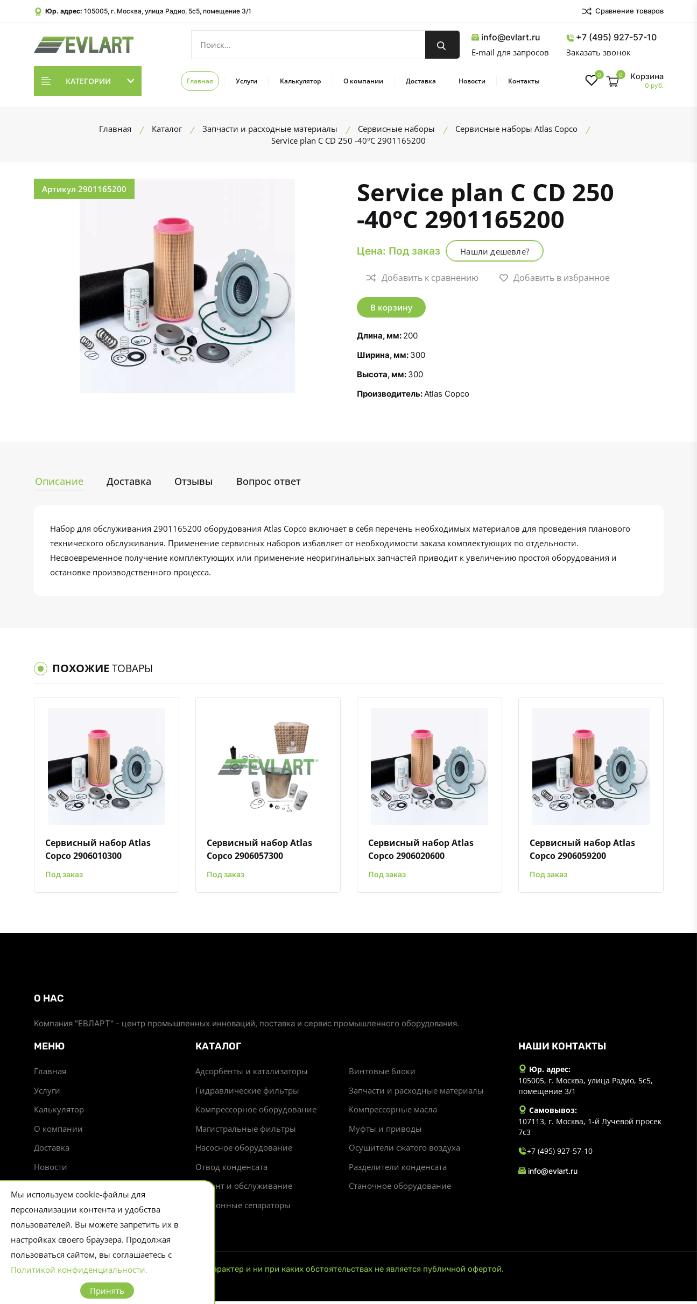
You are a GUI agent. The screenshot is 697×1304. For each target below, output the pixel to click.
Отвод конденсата (231, 1169)
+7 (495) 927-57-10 (611, 37)
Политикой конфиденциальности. (79, 1269)
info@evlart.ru (505, 37)
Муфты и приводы (385, 1130)
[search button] (442, 45)
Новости (472, 81)
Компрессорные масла (393, 1110)
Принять (107, 1290)
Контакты (524, 81)
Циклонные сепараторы (243, 1207)
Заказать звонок (598, 52)
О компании (363, 81)
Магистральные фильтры (245, 1130)
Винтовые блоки (382, 1072)
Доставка (421, 81)
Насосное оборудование (243, 1149)
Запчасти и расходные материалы (416, 1091)
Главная (200, 81)
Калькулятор (300, 81)
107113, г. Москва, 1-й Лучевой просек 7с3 (589, 1127)
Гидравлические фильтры (247, 1091)
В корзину (391, 307)
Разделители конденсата (398, 1169)
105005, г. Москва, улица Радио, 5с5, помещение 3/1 (167, 11)
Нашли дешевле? (498, 251)
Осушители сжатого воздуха (404, 1149)
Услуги (246, 81)
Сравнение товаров (622, 11)
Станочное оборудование (400, 1188)
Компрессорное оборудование (255, 1110)
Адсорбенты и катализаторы (251, 1072)
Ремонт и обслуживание (243, 1188)
